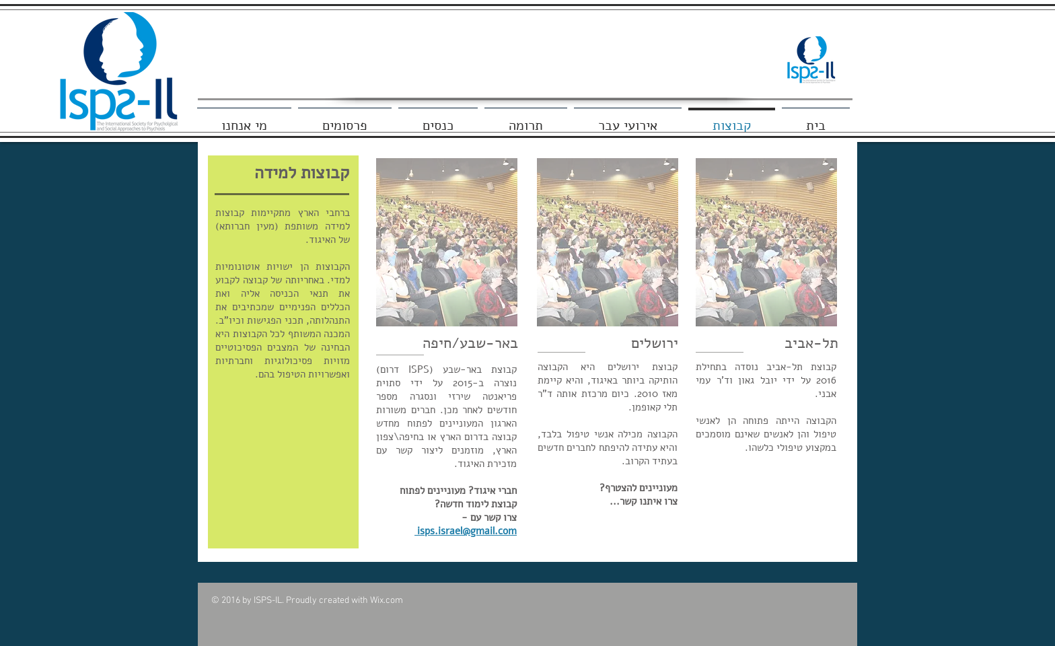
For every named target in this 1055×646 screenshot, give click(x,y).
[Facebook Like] (809, 19)
